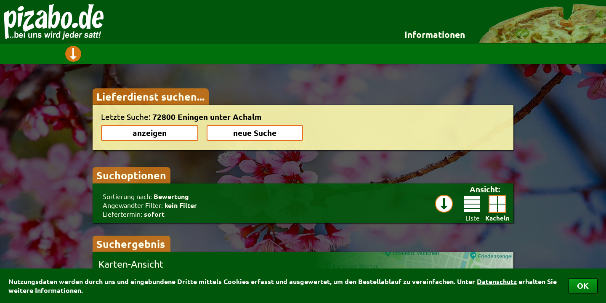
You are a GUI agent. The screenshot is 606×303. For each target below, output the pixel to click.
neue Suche (254, 133)
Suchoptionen (131, 175)
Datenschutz (497, 281)
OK (583, 285)
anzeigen (150, 133)
